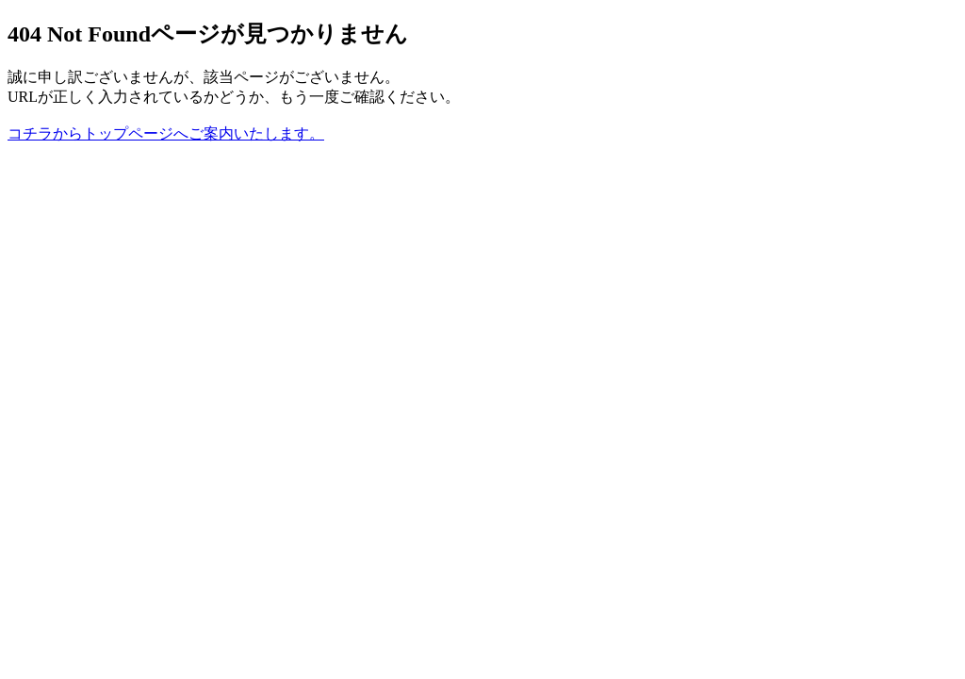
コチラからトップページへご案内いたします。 (166, 133)
